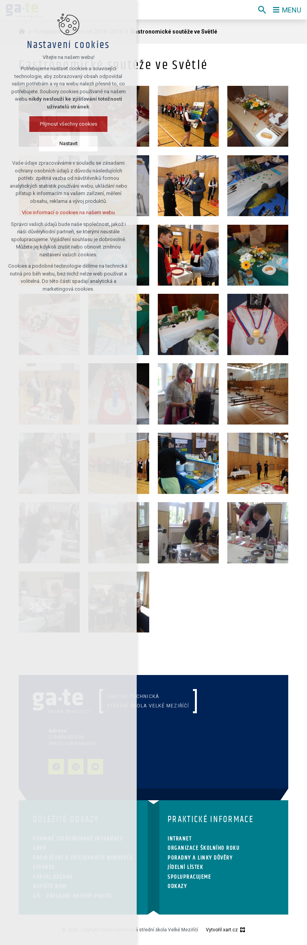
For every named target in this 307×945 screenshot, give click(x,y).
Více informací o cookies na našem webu (68, 212)
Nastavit (68, 143)
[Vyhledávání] (262, 10)
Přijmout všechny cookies (68, 124)
